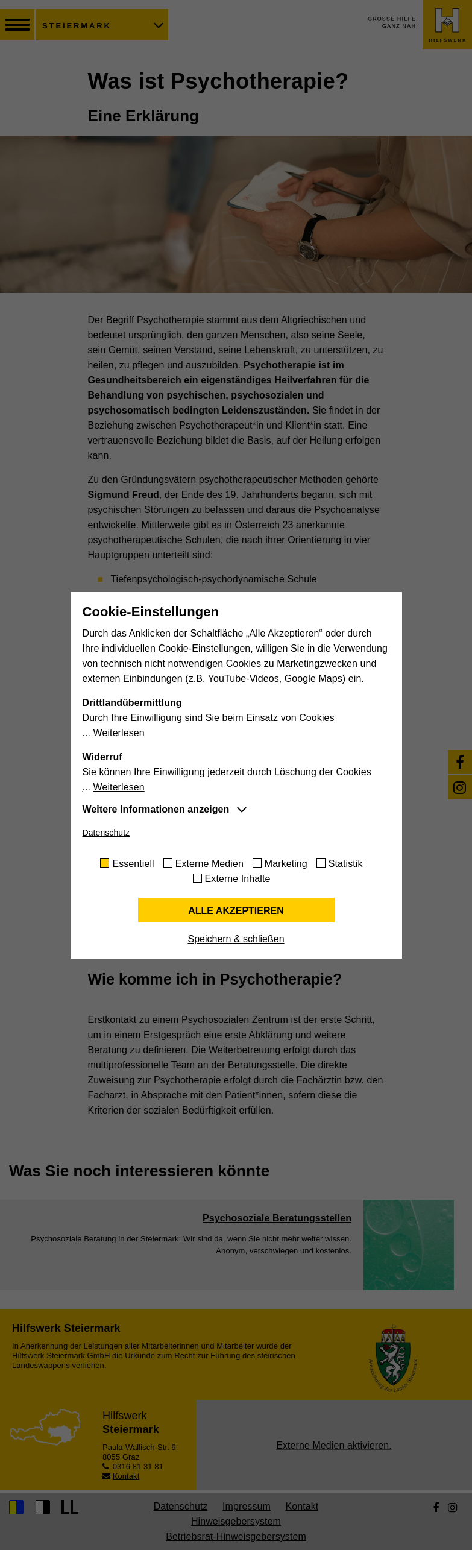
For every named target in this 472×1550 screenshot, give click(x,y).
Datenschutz (106, 832)
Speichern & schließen (235, 939)
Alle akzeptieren (236, 911)
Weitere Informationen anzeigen (156, 809)
